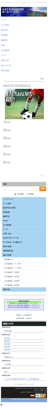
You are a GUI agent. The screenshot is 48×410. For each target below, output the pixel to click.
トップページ (8, 199)
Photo (5, 220)
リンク (5, 229)
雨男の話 (6, 289)
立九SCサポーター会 (10, 238)
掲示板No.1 (8, 259)
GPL (41, 392)
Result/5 (7, 347)
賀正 (5, 372)
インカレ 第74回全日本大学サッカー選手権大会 (21, 379)
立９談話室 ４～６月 (12, 263)
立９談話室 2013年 (11, 285)
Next (42, 79)
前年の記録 (7, 246)
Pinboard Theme (27, 388)
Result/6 (7, 344)
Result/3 (7, 341)
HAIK (41, 390)
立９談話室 (7, 225)
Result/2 (7, 338)
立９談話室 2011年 (11, 276)
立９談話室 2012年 (11, 281)
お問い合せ (7, 233)
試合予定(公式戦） (10, 208)
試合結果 (6, 212)
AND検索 (19, 194)
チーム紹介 (7, 203)
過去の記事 (7, 255)
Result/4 (7, 350)
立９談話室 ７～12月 (12, 268)
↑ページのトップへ (21, 384)
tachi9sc (23, 399)
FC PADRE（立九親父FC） (13, 242)
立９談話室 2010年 (11, 272)
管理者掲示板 (8, 251)
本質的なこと (9, 357)
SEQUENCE (42, 388)
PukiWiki (28, 392)
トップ (31, 384)
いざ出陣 (7, 364)
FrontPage (8, 331)
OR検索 (29, 194)
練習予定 (6, 216)
